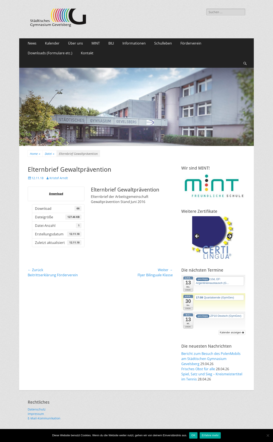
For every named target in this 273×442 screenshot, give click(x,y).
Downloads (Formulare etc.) (50, 53)
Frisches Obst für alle (198, 369)
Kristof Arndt (58, 178)
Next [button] (229, 236)
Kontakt (87, 53)
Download (56, 194)
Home (35, 153)
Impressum (36, 414)
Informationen (134, 43)
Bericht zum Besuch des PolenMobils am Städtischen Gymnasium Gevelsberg (211, 358)
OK (193, 435)
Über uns (75, 43)
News (32, 43)
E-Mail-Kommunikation (44, 418)
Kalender (52, 43)
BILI (111, 43)
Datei (49, 153)
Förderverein (190, 43)
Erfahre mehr (210, 435)
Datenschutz (37, 409)
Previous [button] (197, 236)
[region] (213, 237)
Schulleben (163, 43)
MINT (95, 43)
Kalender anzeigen (232, 332)
